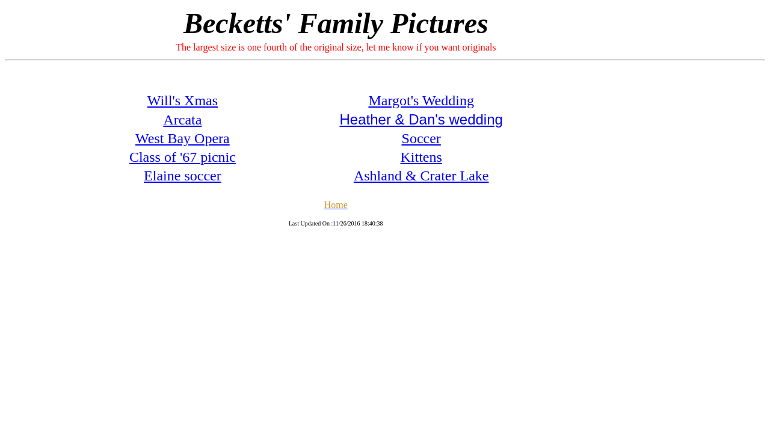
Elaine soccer (182, 175)
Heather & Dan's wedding (420, 119)
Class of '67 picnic (182, 157)
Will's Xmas (182, 100)
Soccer (421, 138)
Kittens (421, 157)
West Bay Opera (182, 138)
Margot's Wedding (421, 100)
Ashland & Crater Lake (421, 175)
